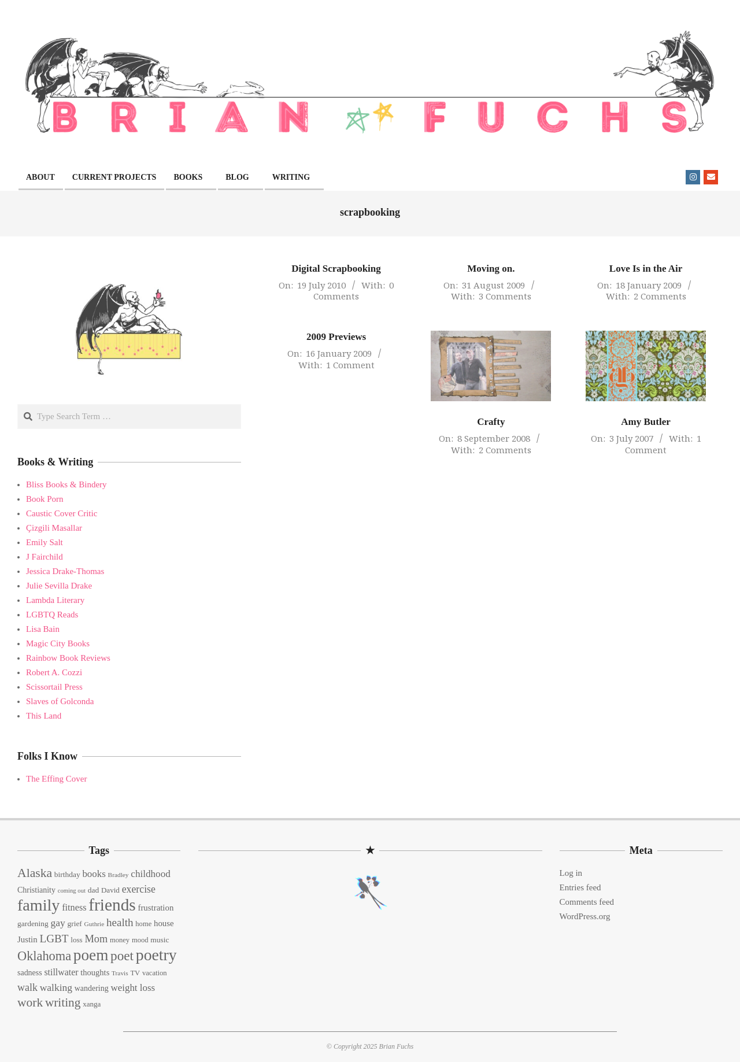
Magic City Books (58, 643)
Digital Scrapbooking (335, 268)
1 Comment (350, 365)
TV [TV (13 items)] (135, 973)
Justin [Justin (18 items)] (27, 939)
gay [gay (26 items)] (57, 922)
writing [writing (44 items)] (63, 1002)
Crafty (491, 421)
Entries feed (580, 887)
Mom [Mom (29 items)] (96, 939)
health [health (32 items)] (120, 922)
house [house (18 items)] (164, 923)
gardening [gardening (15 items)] (33, 923)
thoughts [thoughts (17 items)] (94, 972)
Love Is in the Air (646, 268)
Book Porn (45, 499)
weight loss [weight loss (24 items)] (132, 987)
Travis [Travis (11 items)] (120, 973)
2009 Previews (336, 336)
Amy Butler (645, 421)
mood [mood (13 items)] (140, 940)
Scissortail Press (54, 686)
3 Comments (505, 296)
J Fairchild (44, 556)
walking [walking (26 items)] (56, 987)
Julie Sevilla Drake (59, 585)
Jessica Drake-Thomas (65, 571)
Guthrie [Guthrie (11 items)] (94, 923)
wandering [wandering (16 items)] (92, 988)
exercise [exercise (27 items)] (139, 889)
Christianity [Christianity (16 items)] (36, 890)
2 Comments (660, 296)
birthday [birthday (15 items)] (67, 874)
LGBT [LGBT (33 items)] (53, 939)
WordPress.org (585, 916)
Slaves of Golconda (60, 701)
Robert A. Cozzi (54, 672)
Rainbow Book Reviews (68, 658)
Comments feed (587, 901)
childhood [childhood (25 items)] (150, 873)
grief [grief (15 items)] (74, 923)
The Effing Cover (56, 778)
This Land (43, 715)
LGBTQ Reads (52, 614)
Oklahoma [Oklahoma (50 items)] (44, 956)
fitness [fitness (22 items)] (74, 907)
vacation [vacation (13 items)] (154, 973)
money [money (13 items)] (120, 940)
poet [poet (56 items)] (122, 955)
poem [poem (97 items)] (90, 955)
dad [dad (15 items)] (93, 890)
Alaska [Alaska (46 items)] (34, 873)
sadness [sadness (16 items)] (29, 972)
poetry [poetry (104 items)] (156, 955)
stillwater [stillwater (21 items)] (61, 972)
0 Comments (353, 290)
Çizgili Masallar (54, 527)
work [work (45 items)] (30, 1002)
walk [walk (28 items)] (27, 987)
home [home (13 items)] (143, 924)
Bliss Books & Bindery (66, 484)
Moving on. (491, 268)
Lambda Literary (55, 600)
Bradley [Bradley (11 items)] (118, 874)
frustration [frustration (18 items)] (155, 907)
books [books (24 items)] (93, 873)
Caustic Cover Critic (61, 513)
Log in (571, 873)
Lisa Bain (43, 629)
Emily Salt (44, 542)
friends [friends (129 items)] (111, 905)
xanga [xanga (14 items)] (92, 1004)
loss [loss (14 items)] (76, 939)
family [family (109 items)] (38, 905)
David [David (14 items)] (110, 890)
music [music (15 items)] (159, 939)
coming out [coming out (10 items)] (72, 890)
